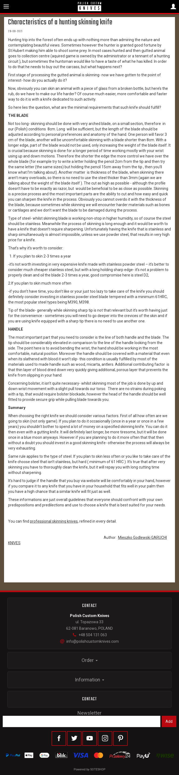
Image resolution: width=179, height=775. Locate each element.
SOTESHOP (97, 769)
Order (90, 660)
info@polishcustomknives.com (89, 641)
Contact (89, 699)
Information (89, 679)
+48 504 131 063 (89, 635)
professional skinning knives (54, 521)
